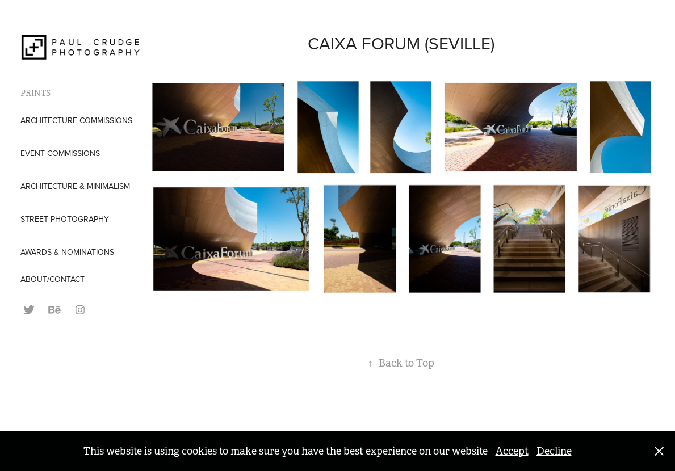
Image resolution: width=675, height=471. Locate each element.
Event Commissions (60, 153)
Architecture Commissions (76, 120)
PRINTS (35, 93)
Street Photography (64, 219)
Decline (554, 451)
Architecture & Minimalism (75, 186)
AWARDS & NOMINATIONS (67, 252)
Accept (512, 451)
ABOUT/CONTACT (52, 279)
